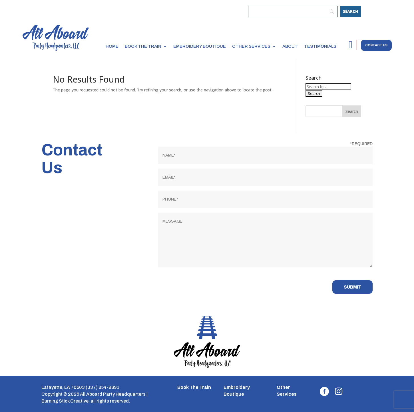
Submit (352, 287)
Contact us (376, 45)
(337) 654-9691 (102, 387)
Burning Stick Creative (65, 401)
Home (112, 46)
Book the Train (143, 46)
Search (351, 111)
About (290, 46)
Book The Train (194, 387)
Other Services (251, 46)
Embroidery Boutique (199, 46)
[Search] (350, 11)
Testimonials (320, 46)
